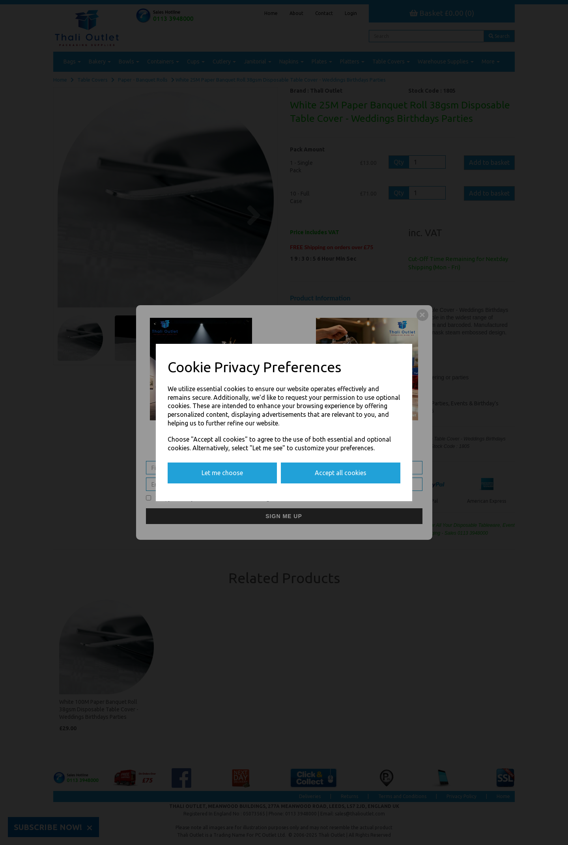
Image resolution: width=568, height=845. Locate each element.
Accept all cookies (340, 472)
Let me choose (222, 472)
